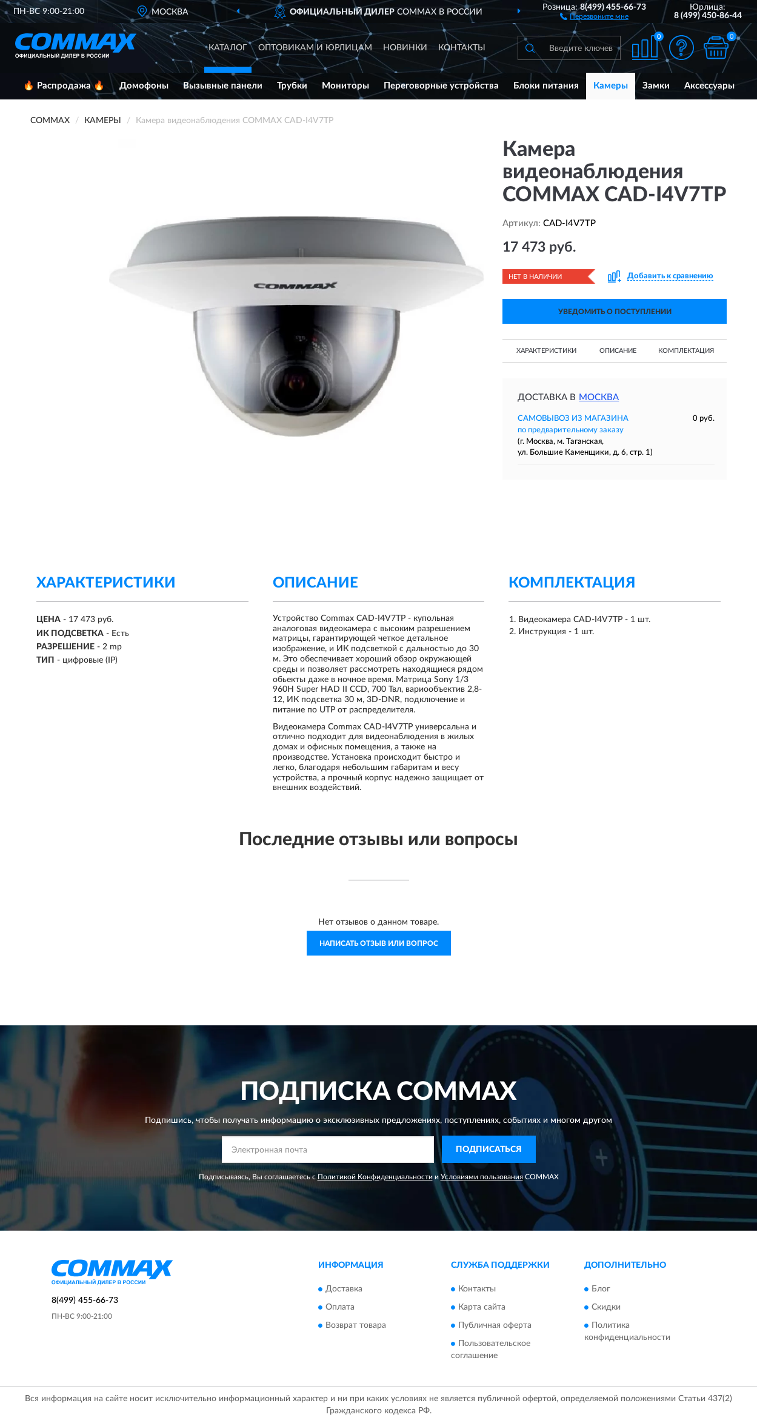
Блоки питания (546, 85)
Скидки (606, 1307)
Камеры (610, 85)
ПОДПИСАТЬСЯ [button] (489, 1149)
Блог (601, 1289)
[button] (594, 15)
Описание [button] (617, 350)
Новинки (405, 48)
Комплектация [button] (686, 350)
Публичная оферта (495, 1325)
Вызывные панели (222, 85)
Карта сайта (481, 1307)
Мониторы (345, 85)
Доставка (343, 1289)
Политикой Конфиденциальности (375, 1176)
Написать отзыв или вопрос (378, 943)
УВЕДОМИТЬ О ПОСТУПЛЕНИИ (615, 311)
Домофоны (143, 85)
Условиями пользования (482, 1176)
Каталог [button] (227, 48)
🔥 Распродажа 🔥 (64, 85)
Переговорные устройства (441, 85)
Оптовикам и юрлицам (315, 48)
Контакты (461, 48)
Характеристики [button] (546, 350)
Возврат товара (355, 1325)
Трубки (292, 85)
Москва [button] (599, 397)
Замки (656, 85)
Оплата (340, 1307)
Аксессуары (709, 85)
